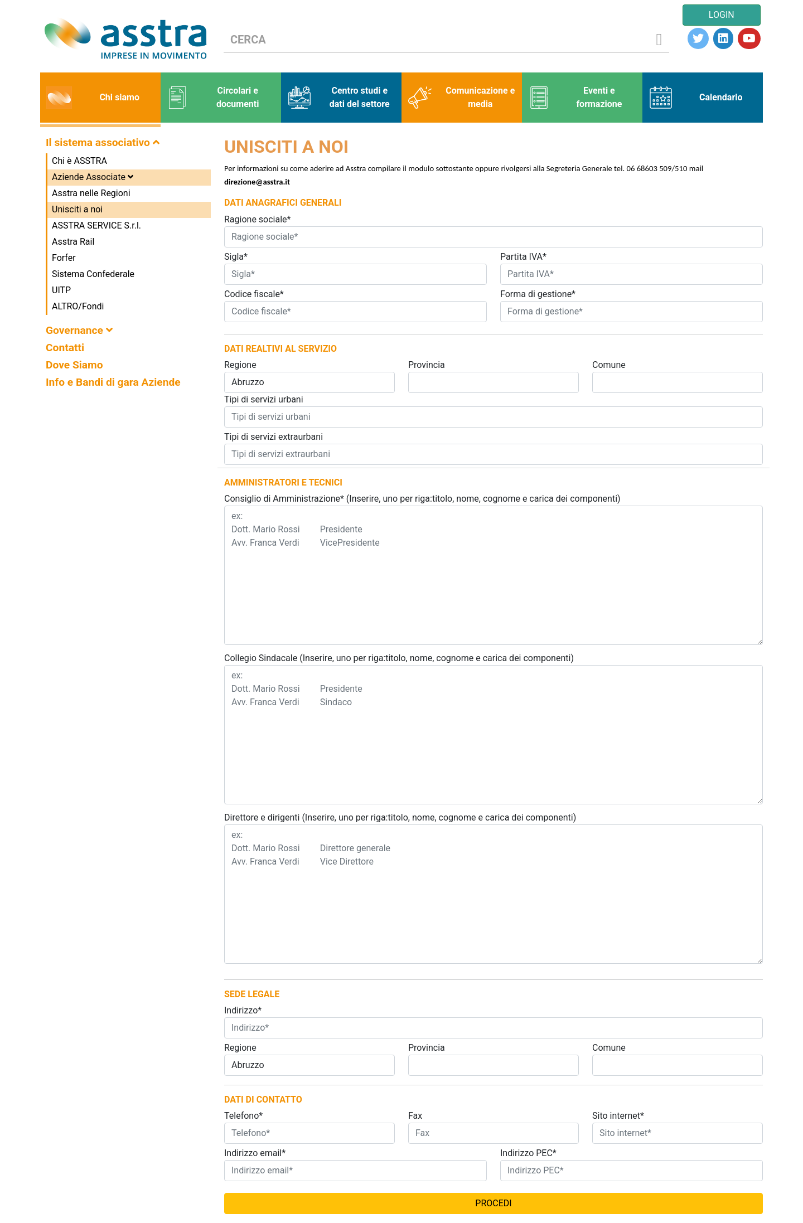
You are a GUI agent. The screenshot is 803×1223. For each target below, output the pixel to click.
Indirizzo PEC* (528, 1153)
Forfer (64, 258)
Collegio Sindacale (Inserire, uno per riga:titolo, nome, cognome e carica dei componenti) (399, 658)
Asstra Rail (73, 241)
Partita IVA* (523, 256)
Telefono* (243, 1115)
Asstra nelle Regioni (91, 193)
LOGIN (721, 14)
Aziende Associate (92, 177)
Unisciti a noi (77, 209)
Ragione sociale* (257, 219)
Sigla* (236, 256)
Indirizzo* (243, 1010)
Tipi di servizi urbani (263, 399)
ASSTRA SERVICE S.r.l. (96, 225)
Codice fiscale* (254, 294)
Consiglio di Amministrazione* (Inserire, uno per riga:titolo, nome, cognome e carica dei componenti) (422, 498)
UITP (61, 290)
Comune (609, 365)
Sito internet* (618, 1115)
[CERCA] (437, 40)
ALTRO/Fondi (78, 306)
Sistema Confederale (93, 274)
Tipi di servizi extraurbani (273, 436)
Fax (415, 1115)
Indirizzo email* (255, 1153)
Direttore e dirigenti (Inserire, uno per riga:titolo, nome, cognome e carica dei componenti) (400, 817)
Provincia (426, 365)
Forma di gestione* (537, 294)
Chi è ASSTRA (79, 161)
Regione (240, 365)
